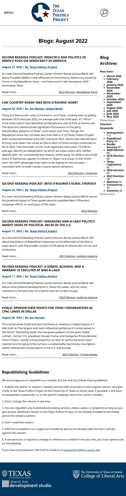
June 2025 (113, 114)
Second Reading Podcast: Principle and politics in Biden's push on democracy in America (44, 59)
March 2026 (114, 76)
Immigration (115, 132)
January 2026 (115, 85)
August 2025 (114, 108)
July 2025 (112, 111)
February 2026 (112, 80)
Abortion (113, 182)
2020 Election (115, 150)
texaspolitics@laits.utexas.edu (81, 450)
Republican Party (86, 92)
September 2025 (114, 103)
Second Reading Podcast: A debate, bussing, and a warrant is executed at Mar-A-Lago (43, 268)
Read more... (10, 92)
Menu (9, 12)
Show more (107, 120)
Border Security (112, 145)
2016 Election (115, 155)
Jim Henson (37, 108)
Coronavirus (114, 184)
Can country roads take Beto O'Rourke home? (40, 102)
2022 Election (67, 92)
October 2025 (115, 99)
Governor (91, 173)
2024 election (115, 170)
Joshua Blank (54, 108)
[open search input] (104, 13)
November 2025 (114, 95)
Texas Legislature (114, 163)
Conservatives (88, 354)
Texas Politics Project (43, 67)
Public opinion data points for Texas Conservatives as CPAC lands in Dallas (47, 309)
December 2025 (113, 89)
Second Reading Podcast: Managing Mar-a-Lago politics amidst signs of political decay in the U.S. (48, 223)
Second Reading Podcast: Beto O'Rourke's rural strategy (49, 183)
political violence (87, 256)
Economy (113, 190)
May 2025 (113, 116)
